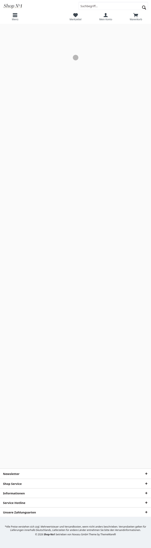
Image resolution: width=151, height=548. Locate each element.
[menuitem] (15, 17)
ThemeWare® (108, 534)
